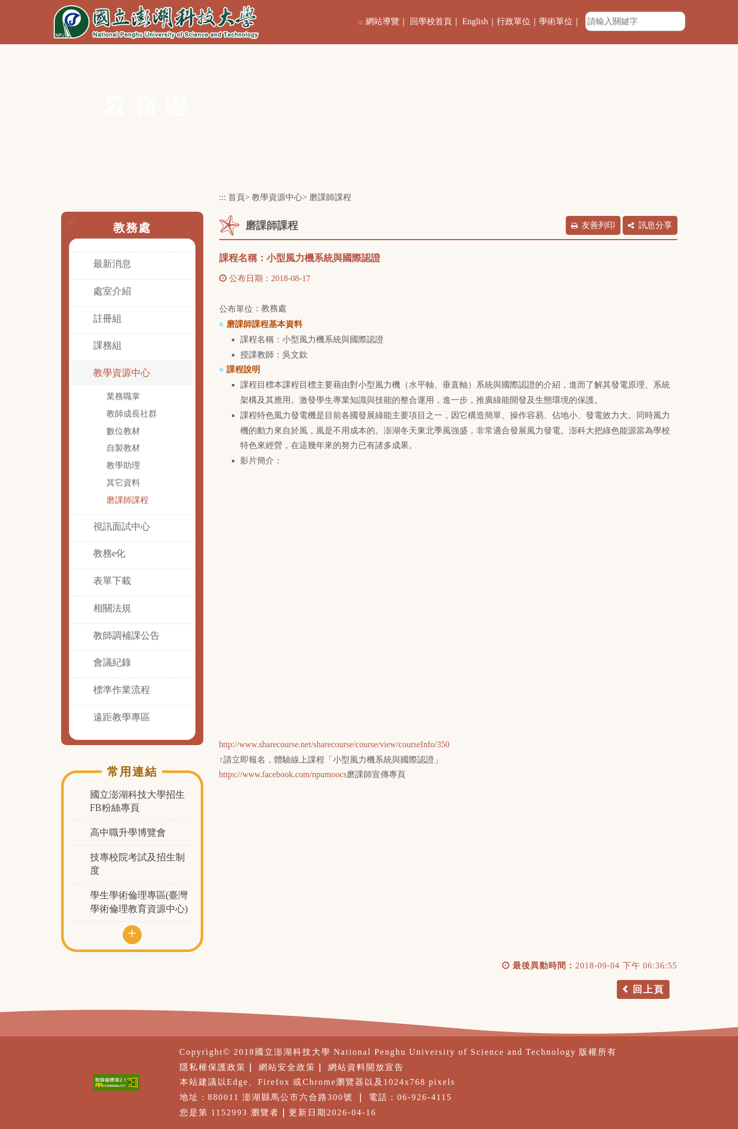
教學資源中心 (121, 373)
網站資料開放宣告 (366, 1067)
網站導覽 (382, 21)
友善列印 (598, 225)
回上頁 (648, 989)
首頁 (236, 197)
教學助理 (123, 465)
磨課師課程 (127, 500)
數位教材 (123, 431)
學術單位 (556, 21)
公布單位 (236, 308)
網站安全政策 (287, 1067)
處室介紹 (112, 291)
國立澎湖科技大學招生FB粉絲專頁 (137, 801)
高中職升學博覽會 (128, 832)
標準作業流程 (121, 690)
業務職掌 (123, 396)
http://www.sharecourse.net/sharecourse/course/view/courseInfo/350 (334, 744)
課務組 (107, 345)
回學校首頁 (431, 21)
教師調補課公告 (126, 635)
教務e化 (109, 553)
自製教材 (123, 447)
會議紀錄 (112, 662)
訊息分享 (655, 225)
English (475, 21)
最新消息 (112, 264)
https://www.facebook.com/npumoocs (283, 774)
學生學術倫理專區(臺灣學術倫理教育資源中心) (139, 902)
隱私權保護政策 (213, 1067)
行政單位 (513, 21)
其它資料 (123, 482)
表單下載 (112, 581)
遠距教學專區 (121, 717)
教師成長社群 (131, 413)
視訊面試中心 (121, 526)
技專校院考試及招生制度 (137, 864)
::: (360, 22)
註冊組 (107, 318)
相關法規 (112, 608)
